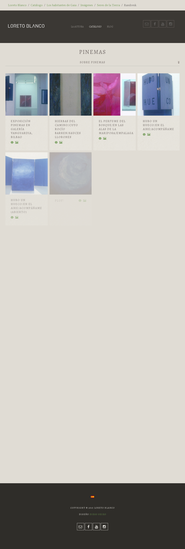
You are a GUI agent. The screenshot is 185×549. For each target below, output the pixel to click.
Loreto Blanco (17, 5)
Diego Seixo (98, 514)
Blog (110, 26)
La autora (77, 26)
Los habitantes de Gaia (61, 5)
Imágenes (87, 5)
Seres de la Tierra (108, 5)
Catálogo (37, 5)
